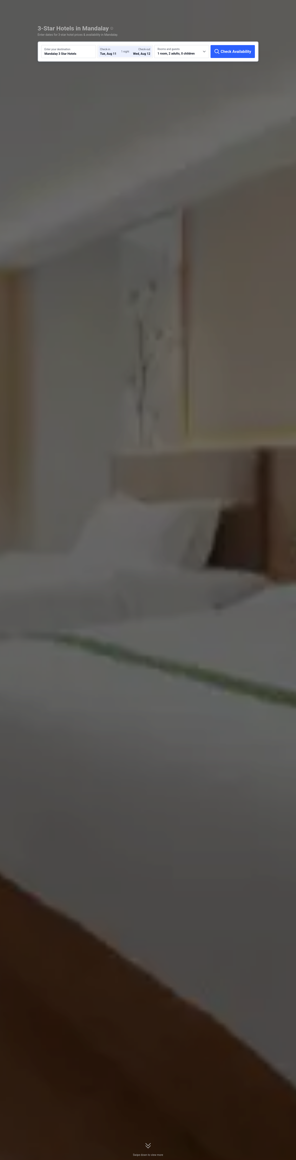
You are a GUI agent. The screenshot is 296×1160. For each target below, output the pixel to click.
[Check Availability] (233, 51)
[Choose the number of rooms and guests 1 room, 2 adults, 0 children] (181, 51)
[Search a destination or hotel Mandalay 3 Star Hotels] (68, 51)
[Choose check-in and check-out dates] (111, 51)
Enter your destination (57, 49)
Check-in (105, 49)
